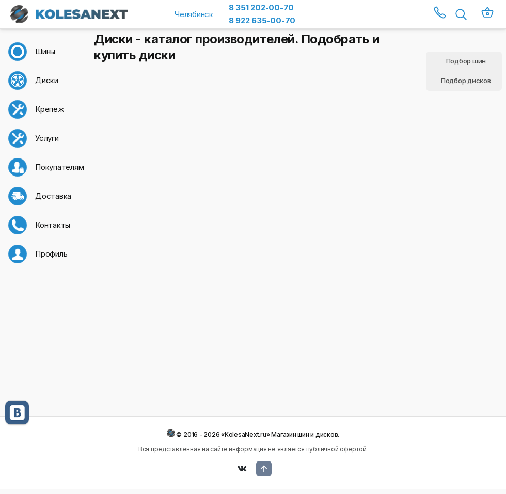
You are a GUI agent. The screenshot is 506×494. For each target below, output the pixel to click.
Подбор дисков (466, 80)
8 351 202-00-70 (261, 7)
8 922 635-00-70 (262, 20)
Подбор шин (466, 61)
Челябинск (194, 14)
